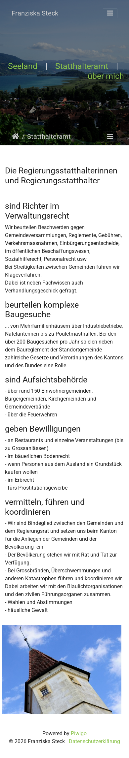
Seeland (22, 66)
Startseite (15, 136)
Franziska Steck (35, 13)
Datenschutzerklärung (94, 741)
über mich (106, 76)
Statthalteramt (81, 66)
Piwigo (79, 733)
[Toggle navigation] (110, 13)
